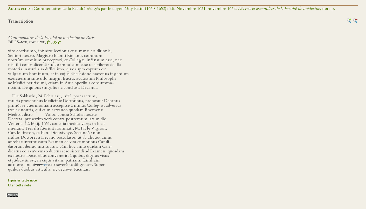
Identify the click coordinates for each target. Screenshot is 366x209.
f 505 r (54, 42)
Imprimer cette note (22, 180)
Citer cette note (19, 185)
